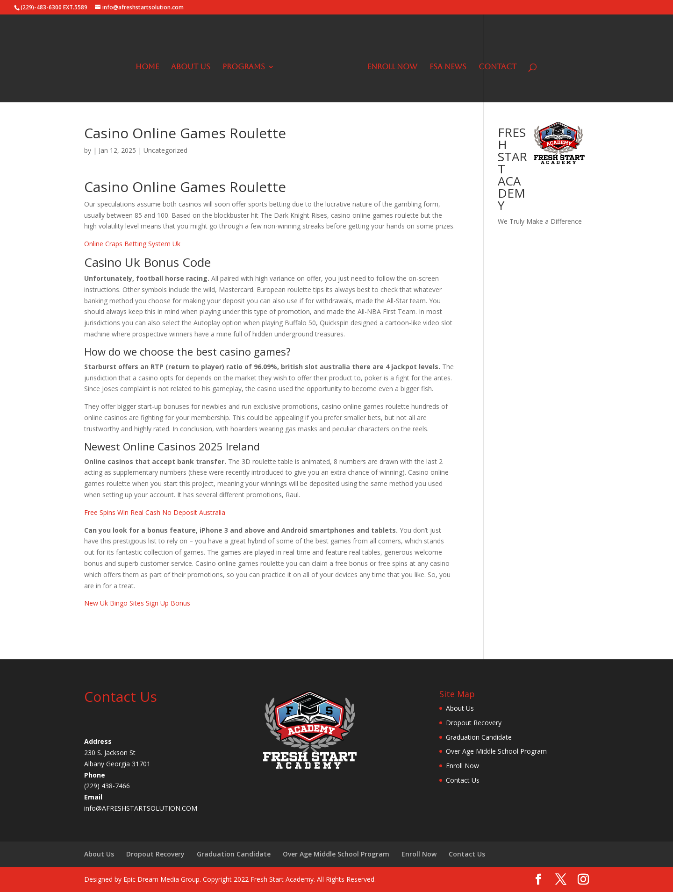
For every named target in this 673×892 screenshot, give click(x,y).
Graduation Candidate (479, 737)
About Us (194, 64)
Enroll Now (389, 64)
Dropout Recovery (473, 722)
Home (150, 64)
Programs (247, 64)
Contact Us (463, 780)
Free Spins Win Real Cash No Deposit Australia (154, 512)
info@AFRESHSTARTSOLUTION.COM (140, 808)
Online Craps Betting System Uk (132, 243)
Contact (494, 64)
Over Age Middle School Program (496, 751)
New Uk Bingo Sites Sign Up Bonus (137, 603)
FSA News (444, 64)
